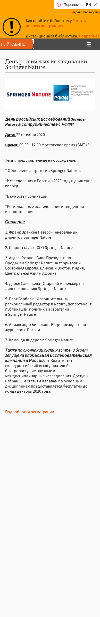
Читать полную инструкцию (56, 23)
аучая (38, 44)
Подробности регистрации (29, 411)
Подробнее (89, 35)
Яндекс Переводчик (86, 12)
